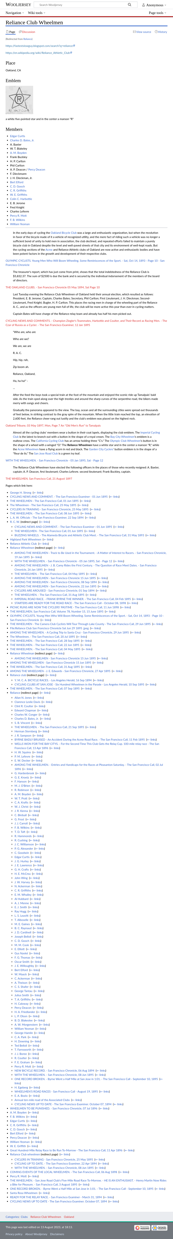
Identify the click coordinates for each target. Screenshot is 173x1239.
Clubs (24, 1216)
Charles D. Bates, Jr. (22, 140)
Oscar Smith (22, 961)
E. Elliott (20, 949)
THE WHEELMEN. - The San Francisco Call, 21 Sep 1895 (49, 727)
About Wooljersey (36, 1234)
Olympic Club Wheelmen (125, 440)
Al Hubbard (22, 898)
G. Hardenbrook (24, 773)
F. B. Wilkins (17, 219)
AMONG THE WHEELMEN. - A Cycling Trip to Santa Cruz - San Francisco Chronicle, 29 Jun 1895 (69, 632)
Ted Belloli (21, 1045)
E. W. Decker (22, 760)
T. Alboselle (22, 919)
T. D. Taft (20, 831)
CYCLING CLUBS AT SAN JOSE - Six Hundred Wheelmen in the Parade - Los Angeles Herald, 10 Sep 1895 (79, 684)
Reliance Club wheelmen (25, 1154)
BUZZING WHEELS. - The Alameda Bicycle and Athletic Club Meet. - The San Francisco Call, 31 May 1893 (79, 535)
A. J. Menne (22, 903)
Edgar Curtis (17, 136)
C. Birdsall (21, 815)
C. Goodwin (22, 852)
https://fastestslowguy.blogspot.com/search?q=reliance (39, 45)
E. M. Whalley (23, 894)
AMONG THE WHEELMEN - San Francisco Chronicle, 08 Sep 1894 (56, 582)
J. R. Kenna (21, 810)
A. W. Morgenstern (26, 1024)
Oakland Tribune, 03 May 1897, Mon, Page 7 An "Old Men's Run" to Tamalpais (53, 425)
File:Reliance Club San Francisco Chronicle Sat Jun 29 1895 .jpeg (49, 628)
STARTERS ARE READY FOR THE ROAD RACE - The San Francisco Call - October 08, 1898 (70, 603)
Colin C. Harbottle (21, 198)
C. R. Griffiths (18, 190)
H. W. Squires (23, 752)
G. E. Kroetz (22, 777)
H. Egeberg (21, 1087)
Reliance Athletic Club (23, 543)
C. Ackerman (22, 978)
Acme (48, 249)
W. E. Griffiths (18, 194)
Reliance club (18, 675)
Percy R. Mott (18, 215)
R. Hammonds (23, 836)
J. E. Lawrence (23, 865)
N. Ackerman (22, 886)
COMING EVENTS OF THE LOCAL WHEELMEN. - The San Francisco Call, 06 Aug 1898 (63, 1172)
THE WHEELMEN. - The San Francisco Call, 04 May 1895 (50, 573)
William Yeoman (20, 224)
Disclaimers (57, 1234)
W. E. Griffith (18, 1146)
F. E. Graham (22, 1062)
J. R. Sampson (23, 735)
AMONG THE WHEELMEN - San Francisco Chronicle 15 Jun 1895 (55, 578)
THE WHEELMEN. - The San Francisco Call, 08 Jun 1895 (44, 513)
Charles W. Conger (26, 714)
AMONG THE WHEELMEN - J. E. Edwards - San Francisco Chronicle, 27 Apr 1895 (60, 671)
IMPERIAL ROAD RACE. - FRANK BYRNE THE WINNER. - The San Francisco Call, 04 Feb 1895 (73, 599)
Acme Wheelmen (28, 449)
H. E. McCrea (23, 873)
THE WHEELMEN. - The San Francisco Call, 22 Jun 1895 (44, 645)
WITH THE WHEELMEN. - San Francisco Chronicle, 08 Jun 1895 (54, 1074)
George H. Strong (20, 492)
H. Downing (22, 1041)
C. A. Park (21, 1037)
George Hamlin (24, 1032)
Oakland (69, 1216)
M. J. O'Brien (22, 785)
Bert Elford (16, 182)
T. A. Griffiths (23, 999)
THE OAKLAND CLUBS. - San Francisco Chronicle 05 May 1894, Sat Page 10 (53, 287)
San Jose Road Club (46, 453)
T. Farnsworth (23, 1049)
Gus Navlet (21, 953)
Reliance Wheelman (22, 653)
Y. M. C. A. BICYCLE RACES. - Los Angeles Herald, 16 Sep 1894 (53, 680)
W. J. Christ (22, 806)
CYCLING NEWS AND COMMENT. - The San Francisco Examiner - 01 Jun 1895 (59, 496)
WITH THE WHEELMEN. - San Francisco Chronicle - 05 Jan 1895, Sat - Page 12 (54, 460)
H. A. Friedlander (25, 1012)
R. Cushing (21, 840)
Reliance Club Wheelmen (46, 1216)
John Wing (21, 878)
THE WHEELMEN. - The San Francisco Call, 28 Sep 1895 (45, 640)
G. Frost (19, 819)
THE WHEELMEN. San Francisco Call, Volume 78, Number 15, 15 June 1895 (56, 611)
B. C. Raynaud (23, 928)
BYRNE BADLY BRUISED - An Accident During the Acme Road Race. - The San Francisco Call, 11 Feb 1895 (80, 739)
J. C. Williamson (24, 844)
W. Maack (21, 974)
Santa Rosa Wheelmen (24, 1193)
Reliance (27, 38)
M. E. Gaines (22, 924)
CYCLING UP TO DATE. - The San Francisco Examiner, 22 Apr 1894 (56, 1163)
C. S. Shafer (22, 986)
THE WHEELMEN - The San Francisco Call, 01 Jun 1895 (44, 500)
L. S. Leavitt (22, 915)
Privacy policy (14, 1234)
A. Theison (21, 982)
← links (38, 492)
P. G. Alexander (24, 848)
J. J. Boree (21, 1053)
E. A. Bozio (21, 1095)
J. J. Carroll (21, 823)
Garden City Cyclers (101, 449)
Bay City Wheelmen (122, 436)
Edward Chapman (25, 710)
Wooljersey (18, 4)
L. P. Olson (21, 1016)
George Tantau (23, 991)
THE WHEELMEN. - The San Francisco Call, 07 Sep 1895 (45, 688)
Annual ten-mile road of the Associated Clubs (42, 1100)
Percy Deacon (36, 169)
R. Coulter (21, 1058)
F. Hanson (21, 781)
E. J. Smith (21, 907)
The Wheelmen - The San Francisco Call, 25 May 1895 (43, 505)
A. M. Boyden (18, 152)
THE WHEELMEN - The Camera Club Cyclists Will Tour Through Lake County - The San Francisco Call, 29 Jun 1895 (80, 624)
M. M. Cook (22, 945)
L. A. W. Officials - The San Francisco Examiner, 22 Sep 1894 (47, 517)
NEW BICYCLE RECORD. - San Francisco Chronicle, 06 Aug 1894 (54, 1070)
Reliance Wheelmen (79, 445)
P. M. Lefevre (22, 756)
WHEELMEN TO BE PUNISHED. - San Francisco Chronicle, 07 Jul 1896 (53, 1108)
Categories (12, 1216)
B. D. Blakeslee (24, 1020)
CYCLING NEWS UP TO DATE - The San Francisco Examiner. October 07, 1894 (63, 1104)
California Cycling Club (50, 440)
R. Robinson (22, 790)
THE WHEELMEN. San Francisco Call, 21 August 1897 (39, 478)
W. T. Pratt (21, 798)
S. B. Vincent (22, 722)
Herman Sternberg (26, 731)
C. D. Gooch (17, 186)
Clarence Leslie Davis (27, 701)
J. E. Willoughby (24, 965)
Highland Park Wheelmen (25, 539)
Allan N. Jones (23, 697)
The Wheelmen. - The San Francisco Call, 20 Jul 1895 (42, 636)
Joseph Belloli (23, 936)
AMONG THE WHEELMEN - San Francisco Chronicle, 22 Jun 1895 (55, 586)
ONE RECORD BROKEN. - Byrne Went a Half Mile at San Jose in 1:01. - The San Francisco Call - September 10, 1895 (86, 1079)
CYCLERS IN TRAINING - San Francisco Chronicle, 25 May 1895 (49, 509)
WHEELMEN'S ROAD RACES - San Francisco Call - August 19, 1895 (56, 1091)
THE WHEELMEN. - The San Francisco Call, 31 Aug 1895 (49, 594)
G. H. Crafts (22, 869)
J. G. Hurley (22, 861)
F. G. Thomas (22, 957)
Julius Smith (22, 995)
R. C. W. (15, 521)
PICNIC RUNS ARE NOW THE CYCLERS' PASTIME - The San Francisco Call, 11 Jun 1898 (64, 607)
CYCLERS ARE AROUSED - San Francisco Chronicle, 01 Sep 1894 (54, 590)
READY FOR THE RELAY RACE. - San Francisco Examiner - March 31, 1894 (56, 1197)
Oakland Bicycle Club (64, 232)
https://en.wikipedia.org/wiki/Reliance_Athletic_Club (38, 52)
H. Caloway (22, 1003)
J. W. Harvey (22, 882)
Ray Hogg (20, 911)
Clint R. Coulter (24, 706)
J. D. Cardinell (23, 932)
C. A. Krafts (21, 802)
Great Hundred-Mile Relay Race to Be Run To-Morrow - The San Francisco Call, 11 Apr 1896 (66, 1150)
